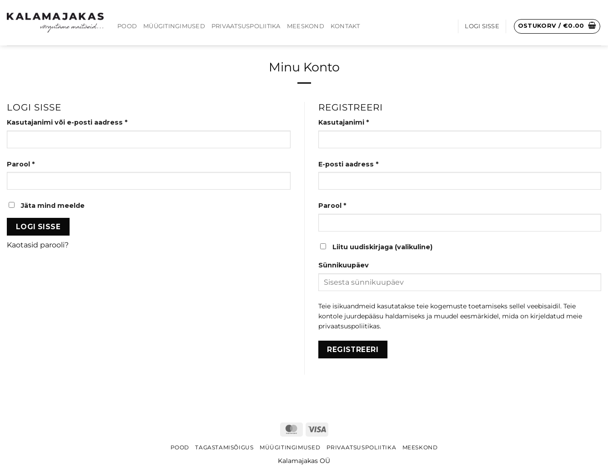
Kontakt (345, 26)
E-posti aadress (361, 163)
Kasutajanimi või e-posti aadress (80, 121)
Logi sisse (38, 226)
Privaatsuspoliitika (246, 26)
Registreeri (352, 349)
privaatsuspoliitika (347, 326)
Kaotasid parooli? (38, 245)
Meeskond (305, 26)
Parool (33, 163)
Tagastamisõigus (224, 447)
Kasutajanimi (356, 121)
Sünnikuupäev (343, 265)
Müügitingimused (174, 26)
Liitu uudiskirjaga (376, 247)
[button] (557, 26)
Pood (127, 26)
